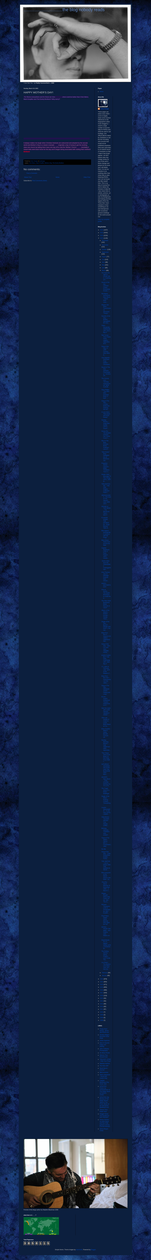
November (105, 245)
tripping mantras (105, 1063)
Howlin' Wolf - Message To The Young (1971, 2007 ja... (106, 478)
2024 (102, 235)
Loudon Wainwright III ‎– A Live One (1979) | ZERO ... (105, 811)
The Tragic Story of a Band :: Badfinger (105, 791)
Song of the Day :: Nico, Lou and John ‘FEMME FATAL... (106, 648)
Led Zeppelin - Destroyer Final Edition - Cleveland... (106, 361)
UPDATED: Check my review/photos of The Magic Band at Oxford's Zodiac (105, 1090)
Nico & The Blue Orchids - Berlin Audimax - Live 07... (105, 445)
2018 (102, 990)
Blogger (93, 1249)
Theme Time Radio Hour (104, 1110)
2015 (102, 998)
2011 (102, 1009)
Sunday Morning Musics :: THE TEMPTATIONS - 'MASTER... (106, 745)
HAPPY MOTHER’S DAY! (106, 585)
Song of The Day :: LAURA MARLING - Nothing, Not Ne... (106, 405)
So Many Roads (105, 1053)
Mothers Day (48, 163)
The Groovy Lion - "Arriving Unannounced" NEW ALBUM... (105, 383)
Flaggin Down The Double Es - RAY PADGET (105, 1115)
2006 (102, 1020)
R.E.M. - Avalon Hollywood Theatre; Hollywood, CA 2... (105, 701)
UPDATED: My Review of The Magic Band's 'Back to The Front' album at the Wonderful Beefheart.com (104, 1102)
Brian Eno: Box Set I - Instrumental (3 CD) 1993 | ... (106, 679)
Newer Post (27, 177)
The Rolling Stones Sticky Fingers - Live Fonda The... (105, 955)
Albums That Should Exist (104, 1056)
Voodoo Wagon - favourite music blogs (105, 1036)
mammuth (79, 1249)
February (105, 973)
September (105, 252)
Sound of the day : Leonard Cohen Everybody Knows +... (105, 287)
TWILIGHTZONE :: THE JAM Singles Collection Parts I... (105, 488)
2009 (102, 1015)
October (104, 249)
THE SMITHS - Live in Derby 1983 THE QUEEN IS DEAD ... (106, 866)
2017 (102, 993)
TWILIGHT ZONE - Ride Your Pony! (105, 1060)
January (104, 975)
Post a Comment (32, 173)
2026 (102, 230)
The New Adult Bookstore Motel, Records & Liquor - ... (106, 604)
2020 (102, 984)
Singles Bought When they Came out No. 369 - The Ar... (105, 898)
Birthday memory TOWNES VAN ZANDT (105, 832)
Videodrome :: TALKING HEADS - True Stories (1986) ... (105, 821)
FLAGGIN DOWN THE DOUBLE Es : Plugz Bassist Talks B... (105, 523)
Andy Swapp (104, 109)
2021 (102, 982)
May (103, 265)
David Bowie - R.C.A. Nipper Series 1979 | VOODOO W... (106, 944)
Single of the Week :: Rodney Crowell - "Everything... (106, 800)
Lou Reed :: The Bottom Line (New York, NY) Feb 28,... (106, 966)
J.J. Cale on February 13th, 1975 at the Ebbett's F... (106, 670)
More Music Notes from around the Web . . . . (105, 542)
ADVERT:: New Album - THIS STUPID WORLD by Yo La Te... (105, 781)
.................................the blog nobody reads (64, 9)
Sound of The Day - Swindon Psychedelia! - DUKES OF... (106, 371)
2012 (102, 1006)
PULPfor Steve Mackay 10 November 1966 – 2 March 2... (105, 886)
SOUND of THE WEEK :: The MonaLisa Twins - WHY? (106, 511)
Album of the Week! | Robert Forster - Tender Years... (105, 614)
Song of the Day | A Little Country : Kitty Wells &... (105, 351)
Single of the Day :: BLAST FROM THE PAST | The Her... (106, 626)
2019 (102, 987)
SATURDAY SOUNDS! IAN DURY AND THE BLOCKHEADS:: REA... (105, 769)
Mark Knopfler (40, 163)
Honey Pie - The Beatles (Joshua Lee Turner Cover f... (106, 434)
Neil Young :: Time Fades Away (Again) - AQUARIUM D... (106, 339)
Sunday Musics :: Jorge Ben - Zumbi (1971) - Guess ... (106, 424)
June (103, 262)
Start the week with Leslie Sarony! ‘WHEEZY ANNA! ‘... (106, 711)
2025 (102, 232)
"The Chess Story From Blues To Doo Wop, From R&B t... (105, 757)
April (103, 268)
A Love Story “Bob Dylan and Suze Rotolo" (105, 414)
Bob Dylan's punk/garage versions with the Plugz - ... (105, 534)
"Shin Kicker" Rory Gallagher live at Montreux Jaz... (105, 456)
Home (57, 177)
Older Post (87, 177)
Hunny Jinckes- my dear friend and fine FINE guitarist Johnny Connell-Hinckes (105, 1123)
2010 (102, 1012)
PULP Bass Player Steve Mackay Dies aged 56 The (105, 920)
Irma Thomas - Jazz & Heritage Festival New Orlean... (106, 576)
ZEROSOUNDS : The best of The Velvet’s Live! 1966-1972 (106, 499)
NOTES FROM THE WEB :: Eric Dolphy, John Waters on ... (106, 932)
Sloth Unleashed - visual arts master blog (105, 1076)
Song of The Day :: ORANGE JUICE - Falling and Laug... (105, 690)
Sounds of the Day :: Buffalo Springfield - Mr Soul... (106, 319)
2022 (102, 979)
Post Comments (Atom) (39, 180)
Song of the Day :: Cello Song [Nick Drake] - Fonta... (106, 855)
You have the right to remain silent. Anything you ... (106, 276)
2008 (102, 1017)
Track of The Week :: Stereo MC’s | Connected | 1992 (106, 842)
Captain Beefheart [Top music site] (104, 1082)
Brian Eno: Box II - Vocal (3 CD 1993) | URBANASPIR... (106, 637)
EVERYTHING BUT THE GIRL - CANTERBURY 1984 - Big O (106, 660)
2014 (102, 1001)
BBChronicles (104, 1072)
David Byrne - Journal (104, 1069)
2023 (102, 238)
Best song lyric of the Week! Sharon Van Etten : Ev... (106, 876)
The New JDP (104, 1066)
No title (103, 849)
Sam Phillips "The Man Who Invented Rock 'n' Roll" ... (105, 394)
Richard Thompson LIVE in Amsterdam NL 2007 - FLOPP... (105, 909)
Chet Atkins (32, 163)
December (105, 240)
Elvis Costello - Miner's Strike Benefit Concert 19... (106, 733)
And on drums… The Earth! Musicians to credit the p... (106, 594)
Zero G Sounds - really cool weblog (105, 1044)
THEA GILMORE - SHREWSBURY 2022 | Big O (106, 329)
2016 (102, 995)
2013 (102, 1004)
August (104, 256)
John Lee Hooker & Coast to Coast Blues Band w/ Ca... (105, 722)
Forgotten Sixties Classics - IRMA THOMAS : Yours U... (105, 467)
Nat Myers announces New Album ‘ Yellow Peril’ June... (105, 298)
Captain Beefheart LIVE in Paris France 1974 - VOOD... (105, 553)
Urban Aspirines (105, 1040)
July (103, 259)
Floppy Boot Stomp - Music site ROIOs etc (104, 1030)
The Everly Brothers (58, 163)
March (104, 270)
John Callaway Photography (104, 1049)
